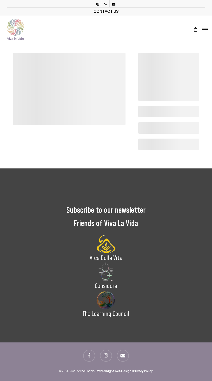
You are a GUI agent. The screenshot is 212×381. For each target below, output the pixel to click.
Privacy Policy (143, 371)
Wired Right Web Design (114, 371)
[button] (205, 29)
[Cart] (195, 29)
